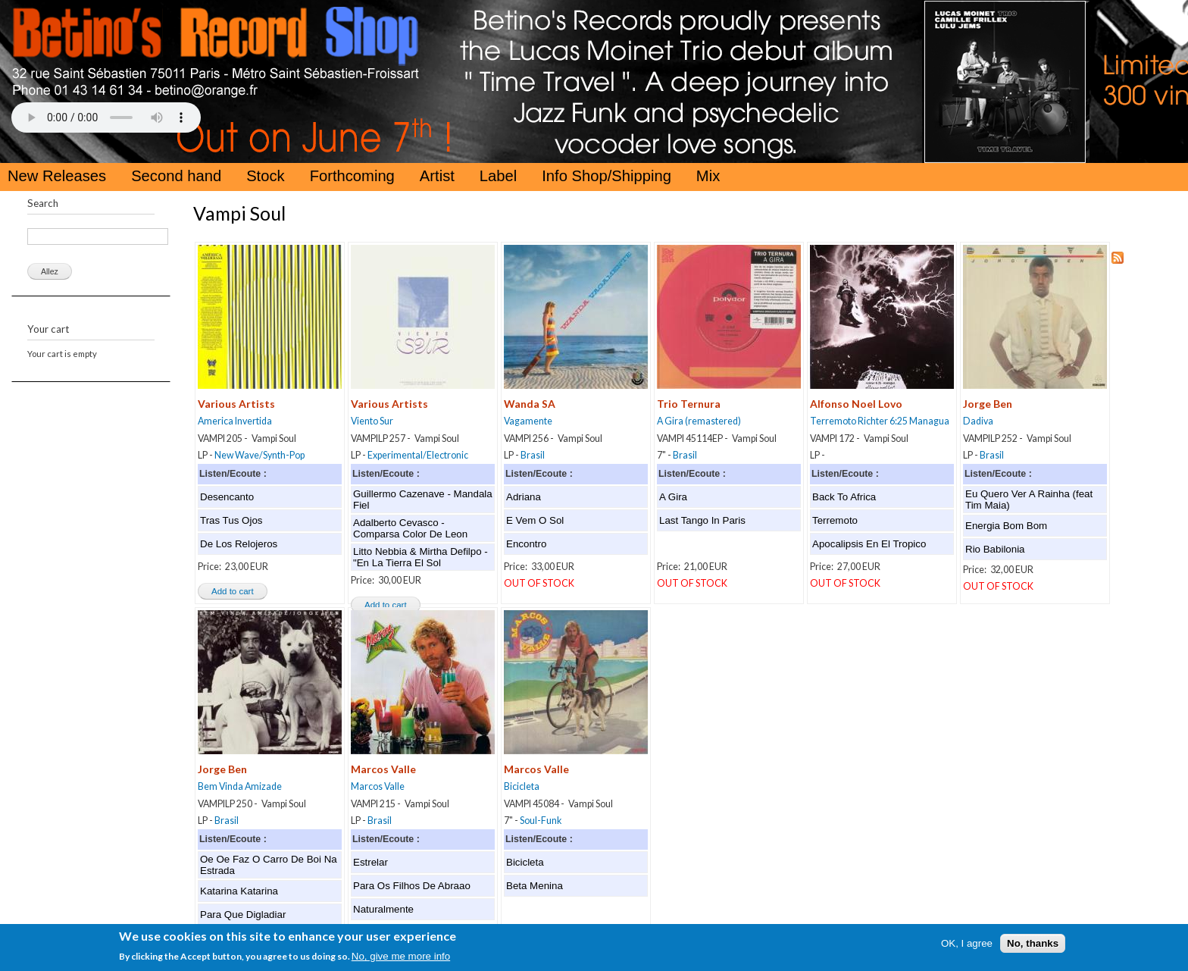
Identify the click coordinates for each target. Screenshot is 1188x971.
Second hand (176, 176)
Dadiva (978, 421)
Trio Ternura (689, 403)
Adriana (523, 497)
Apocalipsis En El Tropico (869, 544)
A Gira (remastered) (699, 421)
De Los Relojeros (238, 544)
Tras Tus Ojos (231, 520)
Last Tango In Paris (702, 520)
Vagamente (528, 421)
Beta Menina (534, 885)
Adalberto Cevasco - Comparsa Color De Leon (410, 528)
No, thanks (1032, 946)
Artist (437, 176)
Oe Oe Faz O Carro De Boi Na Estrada (268, 865)
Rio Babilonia (995, 549)
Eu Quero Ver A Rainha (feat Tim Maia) (1029, 499)
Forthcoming (352, 176)
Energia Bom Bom (1006, 525)
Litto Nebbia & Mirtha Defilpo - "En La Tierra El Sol (420, 557)
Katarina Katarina (239, 891)
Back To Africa (844, 497)
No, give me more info (401, 960)
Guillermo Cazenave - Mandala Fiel (422, 499)
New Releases (57, 176)
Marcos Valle (383, 769)
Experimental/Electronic (417, 455)
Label (498, 176)
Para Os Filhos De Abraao (412, 885)
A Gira (673, 497)
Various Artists (236, 403)
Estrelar (370, 862)
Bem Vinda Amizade (240, 786)
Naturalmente (383, 909)
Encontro (526, 544)
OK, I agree (967, 946)
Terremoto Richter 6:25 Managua (879, 421)
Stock (265, 176)
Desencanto (227, 497)
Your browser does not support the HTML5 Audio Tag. (106, 117)
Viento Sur (372, 421)
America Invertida (235, 421)
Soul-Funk (540, 820)
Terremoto (835, 520)
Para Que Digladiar (243, 914)
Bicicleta (521, 786)
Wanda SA (529, 403)
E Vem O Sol (535, 520)
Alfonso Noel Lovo (856, 403)
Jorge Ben (987, 403)
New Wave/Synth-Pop (259, 455)
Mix (708, 176)
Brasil (533, 455)
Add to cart (232, 591)
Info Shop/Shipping (606, 176)
